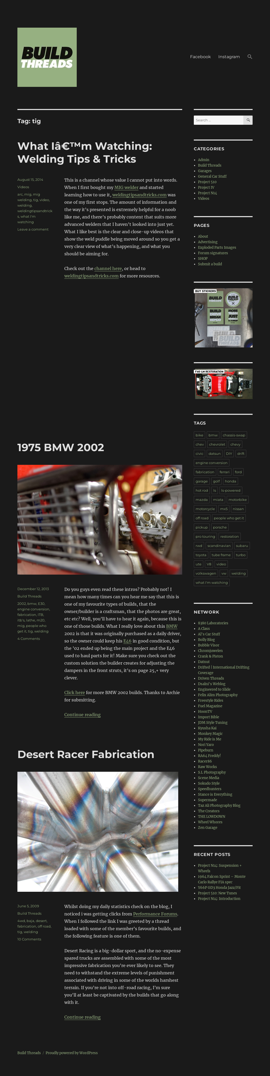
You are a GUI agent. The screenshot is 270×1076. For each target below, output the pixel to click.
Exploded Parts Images (217, 247)
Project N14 (207, 193)
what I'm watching (212, 582)
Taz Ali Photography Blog (219, 805)
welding (24, 205)
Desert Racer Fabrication (86, 754)
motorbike (238, 499)
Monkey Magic (210, 733)
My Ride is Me (209, 739)
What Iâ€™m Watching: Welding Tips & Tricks (84, 152)
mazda (202, 499)
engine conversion (33, 609)
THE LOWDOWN (211, 816)
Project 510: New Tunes (217, 893)
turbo (240, 555)
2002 (21, 603)
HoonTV (205, 711)
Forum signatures (213, 253)
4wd (21, 921)
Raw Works (207, 767)
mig (27, 194)
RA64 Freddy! (209, 756)
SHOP (203, 258)
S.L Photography (212, 772)
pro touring (205, 536)
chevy (235, 444)
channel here (108, 268)
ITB (40, 614)
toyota (201, 555)
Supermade (207, 800)
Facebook (200, 56)
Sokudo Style (209, 783)
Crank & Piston (210, 656)
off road (44, 926)
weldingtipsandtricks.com (139, 194)
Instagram (229, 56)
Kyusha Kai (207, 728)
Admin (203, 160)
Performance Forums (155, 913)
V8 (209, 564)
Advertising (208, 242)
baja (30, 921)
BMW (171, 626)
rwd (199, 546)
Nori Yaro (206, 745)
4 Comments (28, 638)
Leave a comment (33, 229)
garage (202, 481)
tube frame (221, 555)
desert (41, 921)
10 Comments (29, 939)
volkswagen (206, 573)
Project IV (206, 187)
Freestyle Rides (210, 700)
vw (223, 573)
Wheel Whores (210, 822)
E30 (41, 603)
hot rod (202, 490)
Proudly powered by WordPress (72, 1053)
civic (199, 453)
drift (240, 453)
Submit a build (210, 264)
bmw (31, 603)
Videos (23, 187)
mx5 (224, 509)
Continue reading (82, 714)
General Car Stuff (212, 176)
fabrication (26, 614)
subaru (242, 546)
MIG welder (126, 187)
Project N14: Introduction (219, 898)
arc (20, 194)
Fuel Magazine (210, 706)
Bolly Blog (206, 639)
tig (35, 200)
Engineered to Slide (214, 689)
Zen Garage (207, 827)
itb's (21, 620)
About (203, 236)
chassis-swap (234, 435)
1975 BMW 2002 (60, 447)
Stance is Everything (215, 794)
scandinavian (219, 546)
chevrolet (217, 444)
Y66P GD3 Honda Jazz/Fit (219, 887)
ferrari (225, 472)
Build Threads (29, 596)
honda (230, 481)
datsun (215, 453)
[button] (250, 57)
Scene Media (208, 778)
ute (198, 564)
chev (200, 444)
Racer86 (205, 761)
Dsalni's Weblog (211, 684)
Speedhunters (209, 789)
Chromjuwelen (210, 651)
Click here (74, 692)
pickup (202, 527)
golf (216, 481)
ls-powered (230, 490)
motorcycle (205, 509)
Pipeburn (205, 750)
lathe (30, 620)
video (44, 200)
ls (214, 490)
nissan (238, 509)
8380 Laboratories (213, 623)
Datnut (204, 662)
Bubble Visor (208, 645)
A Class (204, 628)
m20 (41, 620)
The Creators (209, 811)
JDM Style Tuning (213, 722)
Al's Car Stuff (209, 634)
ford (238, 472)
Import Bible (208, 717)
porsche (220, 527)
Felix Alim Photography (218, 695)
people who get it (229, 518)
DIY (229, 453)
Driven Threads (211, 678)
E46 (127, 641)
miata (218, 499)
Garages (205, 171)
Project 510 (207, 182)
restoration (229, 536)
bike (199, 435)
